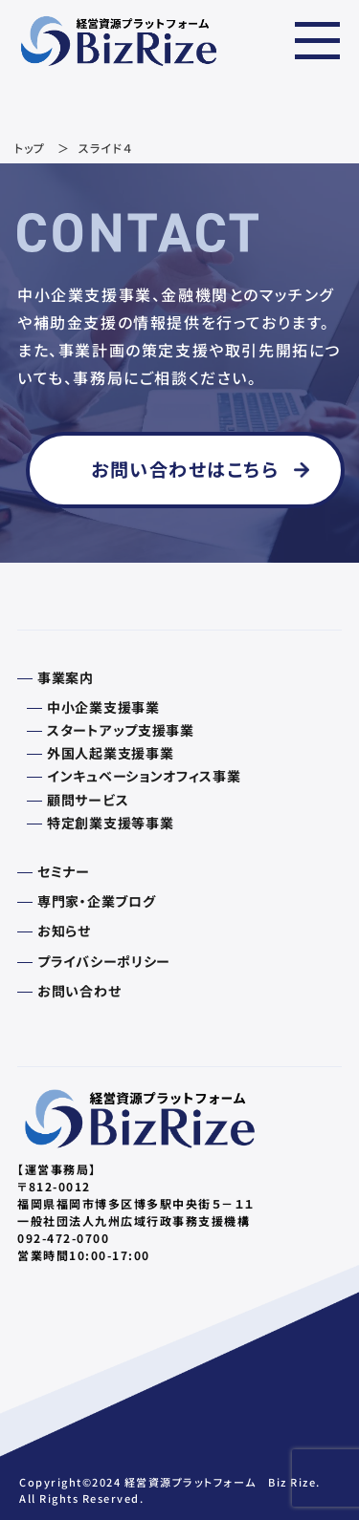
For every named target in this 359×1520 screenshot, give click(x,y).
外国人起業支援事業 (110, 752)
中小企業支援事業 (103, 707)
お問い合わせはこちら (185, 469)
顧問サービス (87, 799)
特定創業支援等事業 (110, 822)
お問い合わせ (79, 990)
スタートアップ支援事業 (120, 730)
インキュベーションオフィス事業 (144, 775)
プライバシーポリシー (103, 961)
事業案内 (65, 677)
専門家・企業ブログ (96, 901)
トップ (30, 147)
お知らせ (64, 930)
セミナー (63, 871)
